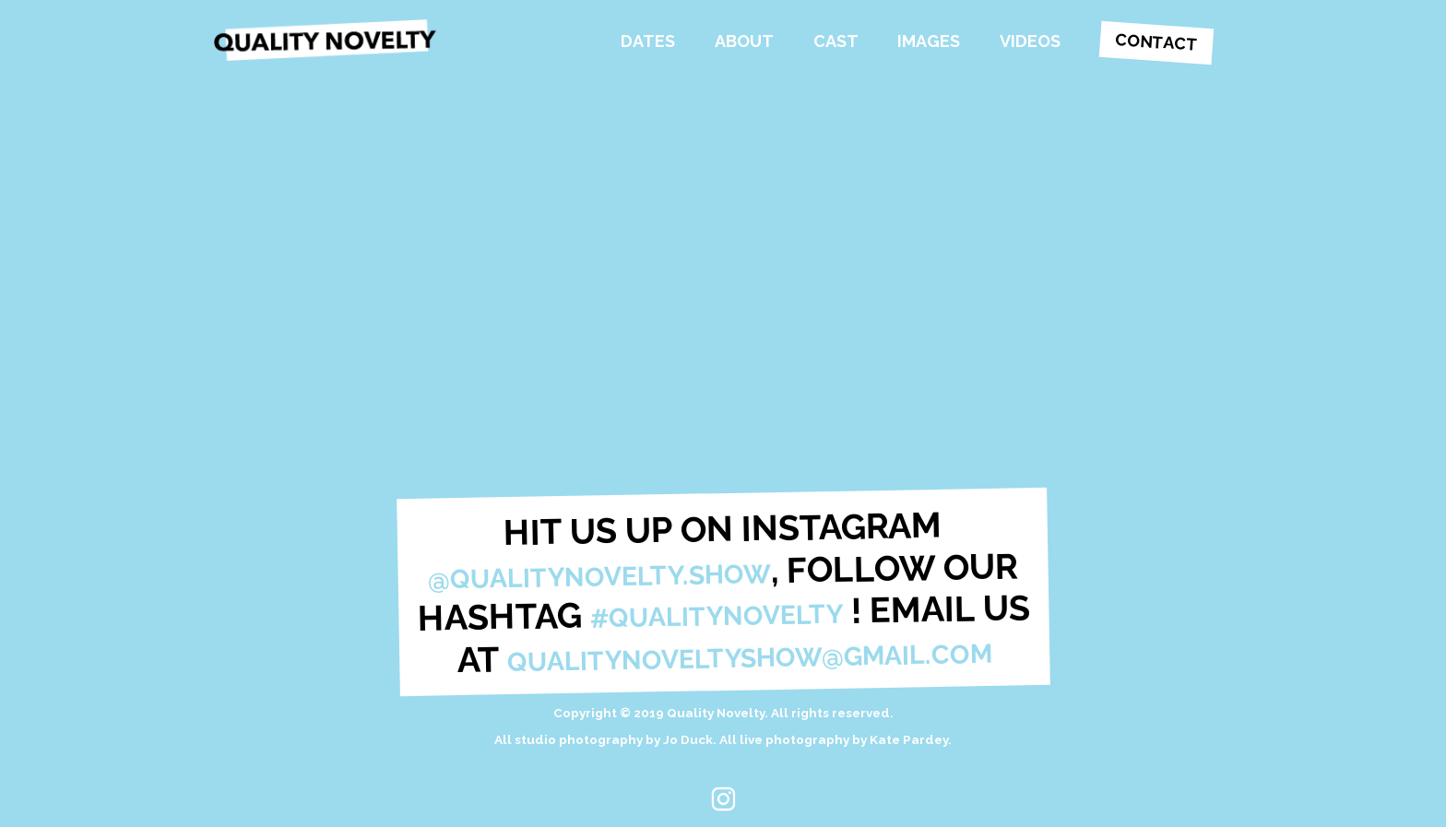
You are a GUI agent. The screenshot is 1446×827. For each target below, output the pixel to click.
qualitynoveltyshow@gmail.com (749, 657)
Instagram (722, 799)
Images (928, 41)
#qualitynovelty (716, 616)
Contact (1156, 41)
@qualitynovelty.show (599, 575)
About (744, 41)
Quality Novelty (334, 41)
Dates (648, 41)
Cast (836, 41)
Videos (1030, 41)
